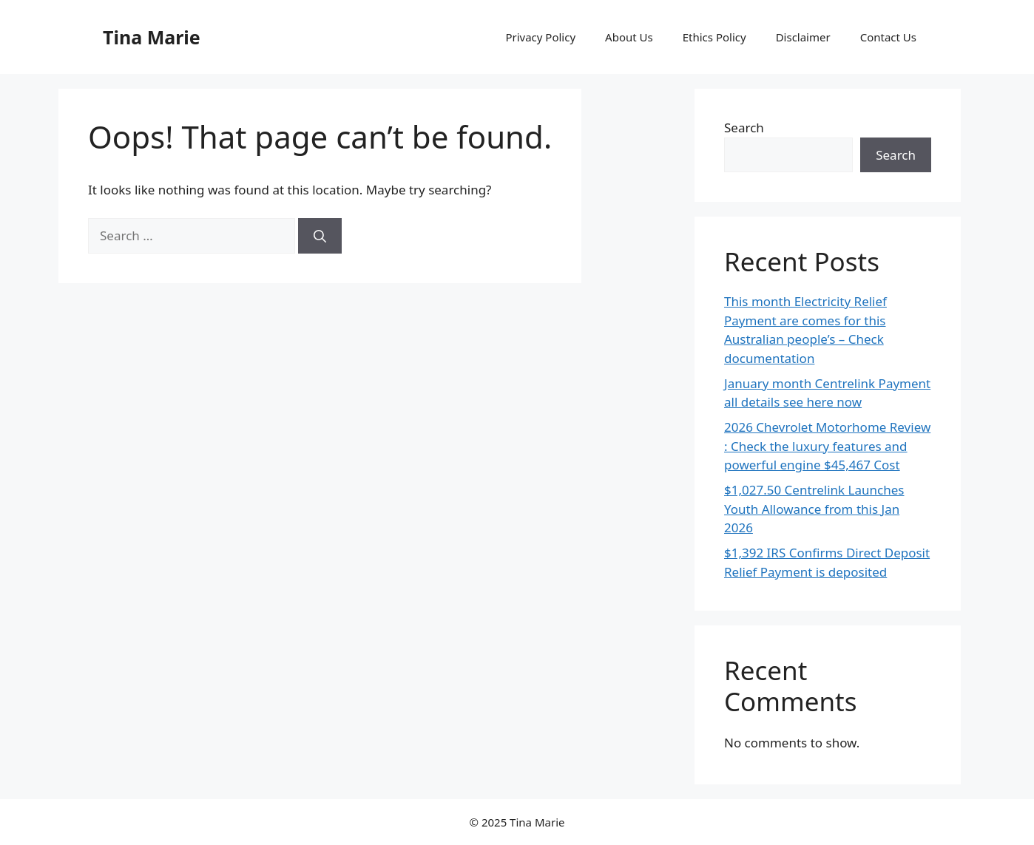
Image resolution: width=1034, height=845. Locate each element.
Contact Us (888, 37)
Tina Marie (151, 37)
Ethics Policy (714, 37)
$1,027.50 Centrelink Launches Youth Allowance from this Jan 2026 (814, 508)
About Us (629, 37)
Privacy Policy (540, 37)
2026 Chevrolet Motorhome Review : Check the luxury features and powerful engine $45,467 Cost (827, 445)
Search (744, 127)
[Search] (320, 236)
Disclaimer (803, 37)
